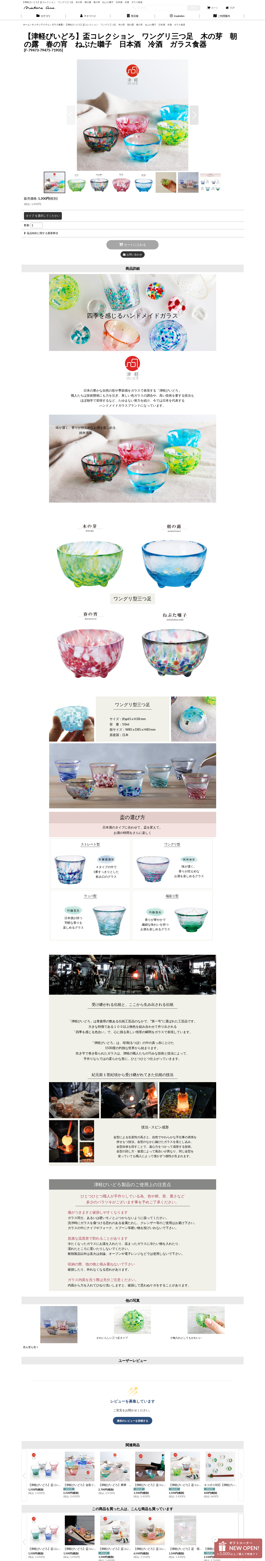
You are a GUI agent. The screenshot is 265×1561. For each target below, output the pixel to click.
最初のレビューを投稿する (132, 1420)
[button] (132, 16)
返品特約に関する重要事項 (41, 233)
